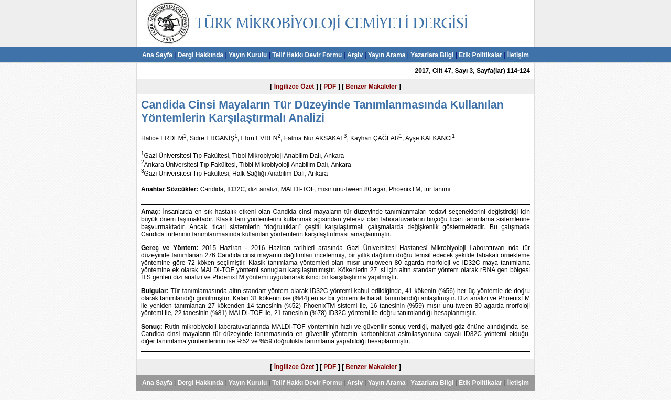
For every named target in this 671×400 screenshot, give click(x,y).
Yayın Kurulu (248, 55)
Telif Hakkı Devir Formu (307, 55)
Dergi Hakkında (200, 55)
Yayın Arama (387, 55)
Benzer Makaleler (371, 86)
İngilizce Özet (294, 86)
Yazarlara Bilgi (431, 55)
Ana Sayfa (157, 55)
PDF (329, 86)
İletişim (518, 55)
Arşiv (355, 55)
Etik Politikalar (480, 55)
